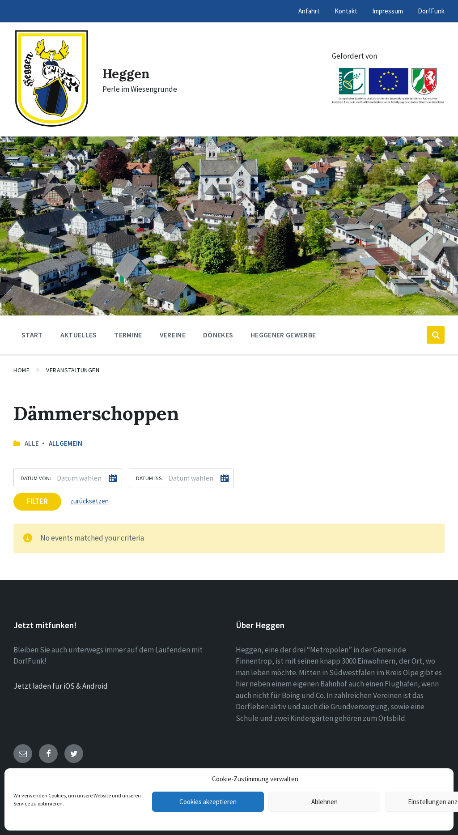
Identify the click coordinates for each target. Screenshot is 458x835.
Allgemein (65, 443)
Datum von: (36, 477)
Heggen (126, 73)
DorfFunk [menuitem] (431, 11)
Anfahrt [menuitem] (309, 11)
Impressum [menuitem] (387, 11)
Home (21, 370)
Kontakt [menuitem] (346, 11)
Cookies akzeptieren (208, 801)
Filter (37, 501)
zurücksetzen (89, 501)
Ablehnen (324, 801)
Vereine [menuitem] (173, 334)
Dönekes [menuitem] (218, 334)
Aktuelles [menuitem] (78, 334)
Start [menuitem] (32, 334)
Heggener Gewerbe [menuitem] (283, 334)
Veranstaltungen (72, 370)
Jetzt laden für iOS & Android (60, 686)
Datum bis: (149, 477)
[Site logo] (51, 125)
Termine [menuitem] (128, 334)
